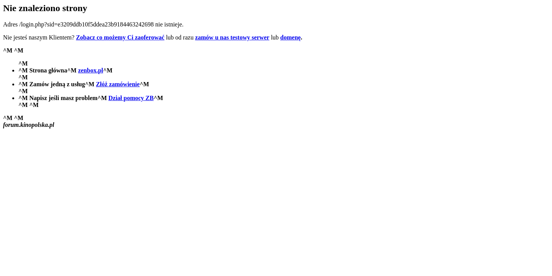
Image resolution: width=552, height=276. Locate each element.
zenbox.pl (90, 70)
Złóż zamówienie (118, 84)
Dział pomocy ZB (131, 98)
